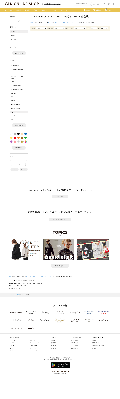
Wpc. (12, 119)
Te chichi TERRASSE (16, 108)
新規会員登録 (74, 340)
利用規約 (94, 340)
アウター (12, 345)
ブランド (36, 10)
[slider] (11, 160)
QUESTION (114, 10)
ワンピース (12, 340)
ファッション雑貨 (34, 343)
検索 (89, 3)
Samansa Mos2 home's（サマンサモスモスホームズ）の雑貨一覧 (25, 283)
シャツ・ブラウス (59, 22)
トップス (12, 343)
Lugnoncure (14, 112)
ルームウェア (33, 351)
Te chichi (13, 100)
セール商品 (13, 39)
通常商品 (13, 35)
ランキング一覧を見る (60, 219)
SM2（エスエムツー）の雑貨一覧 (17, 285)
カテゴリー (45, 10)
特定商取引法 (95, 343)
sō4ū (12, 97)
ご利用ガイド (74, 343)
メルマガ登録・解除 (76, 337)
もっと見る (60, 196)
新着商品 (18, 10)
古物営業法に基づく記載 (98, 345)
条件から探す (96, 4)
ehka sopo (13, 93)
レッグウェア (33, 348)
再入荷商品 (27, 10)
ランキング (54, 10)
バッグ (11, 351)
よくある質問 (74, 345)
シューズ (32, 340)
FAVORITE (110, 10)
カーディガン (70, 22)
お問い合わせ (74, 348)
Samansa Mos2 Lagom (16, 89)
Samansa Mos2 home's (17, 69)
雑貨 (31, 22)
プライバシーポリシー (97, 337)
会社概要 (94, 348)
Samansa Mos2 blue (16, 85)
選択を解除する (19, 53)
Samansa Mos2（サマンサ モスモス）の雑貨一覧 (21, 281)
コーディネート (65, 10)
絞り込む (23, 169)
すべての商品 (9, 10)
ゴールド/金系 (25, 294)
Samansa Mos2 (15, 65)
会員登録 (98, 10)
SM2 (12, 73)
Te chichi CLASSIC (15, 104)
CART (105, 9)
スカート (50, 22)
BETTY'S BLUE (15, 115)
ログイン (88, 10)
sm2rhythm (13, 82)
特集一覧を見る (60, 266)
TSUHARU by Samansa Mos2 (17, 77)
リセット (14, 169)
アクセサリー (33, 345)
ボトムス (12, 348)
